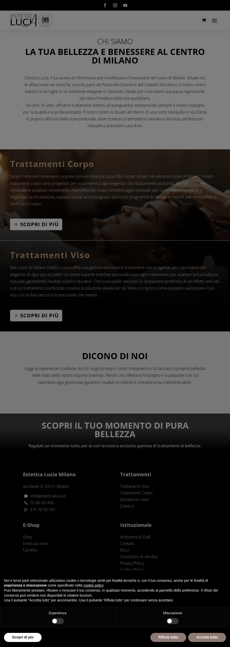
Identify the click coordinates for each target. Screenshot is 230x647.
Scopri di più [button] (23, 637)
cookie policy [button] (93, 585)
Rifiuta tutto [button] (168, 637)
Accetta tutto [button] (207, 637)
